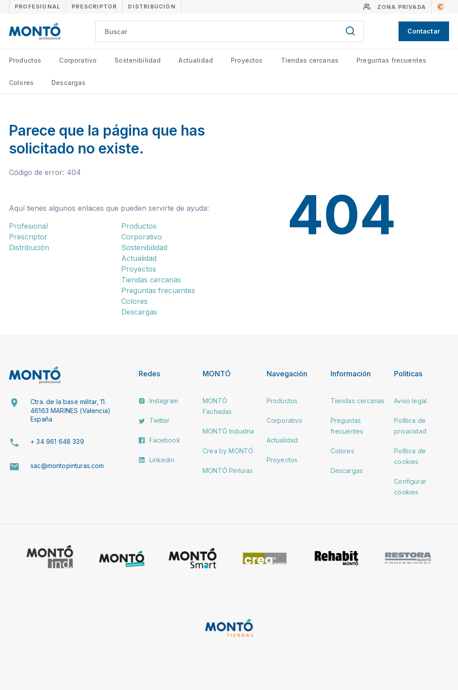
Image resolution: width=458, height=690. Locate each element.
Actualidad (195, 60)
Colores (21, 82)
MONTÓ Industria (228, 431)
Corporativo (78, 60)
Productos (25, 60)
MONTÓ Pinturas (228, 470)
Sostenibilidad (137, 60)
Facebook (159, 440)
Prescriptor (94, 6)
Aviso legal (410, 401)
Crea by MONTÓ (228, 451)
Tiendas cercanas (310, 60)
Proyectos (247, 60)
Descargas (68, 82)
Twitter (154, 420)
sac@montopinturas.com (67, 465)
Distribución (151, 6)
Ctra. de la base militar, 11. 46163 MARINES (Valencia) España (70, 410)
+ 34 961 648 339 (57, 441)
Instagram (158, 401)
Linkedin (156, 460)
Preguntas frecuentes (391, 60)
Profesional (37, 6)
